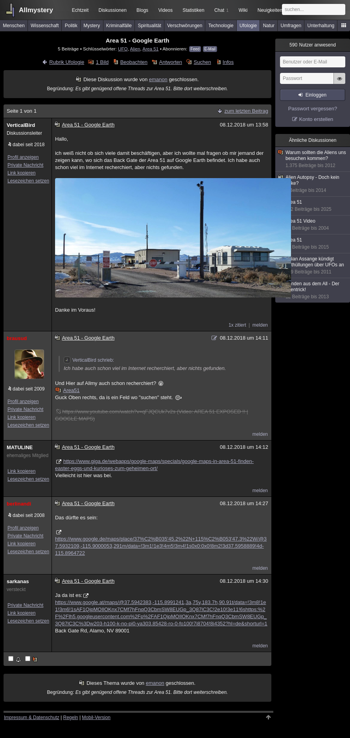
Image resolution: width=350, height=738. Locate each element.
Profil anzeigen (23, 157)
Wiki (243, 10)
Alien (135, 48)
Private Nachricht (25, 165)
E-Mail (210, 49)
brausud (17, 338)
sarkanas (18, 581)
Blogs (142, 10)
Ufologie (248, 25)
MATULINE (20, 447)
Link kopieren (21, 173)
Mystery (91, 25)
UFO (123, 48)
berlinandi (19, 504)
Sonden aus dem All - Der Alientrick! (313, 290)
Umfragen (291, 25)
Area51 (67, 390)
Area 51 (150, 48)
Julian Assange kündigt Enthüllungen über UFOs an (313, 265)
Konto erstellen (316, 119)
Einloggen (316, 95)
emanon (158, 79)
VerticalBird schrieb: (89, 360)
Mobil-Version (96, 717)
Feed (195, 49)
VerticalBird (21, 125)
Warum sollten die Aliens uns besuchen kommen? (313, 159)
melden (260, 325)
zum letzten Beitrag (246, 111)
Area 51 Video (313, 224)
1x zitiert (237, 325)
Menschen (13, 25)
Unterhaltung (321, 25)
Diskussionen (112, 10)
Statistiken (193, 10)
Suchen (202, 62)
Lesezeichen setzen (28, 181)
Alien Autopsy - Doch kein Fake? (313, 184)
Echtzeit (80, 10)
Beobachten (133, 62)
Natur (268, 25)
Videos (165, 10)
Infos (228, 62)
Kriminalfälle (119, 25)
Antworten (170, 62)
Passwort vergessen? (312, 109)
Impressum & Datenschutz (31, 717)
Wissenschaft (45, 25)
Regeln (70, 717)
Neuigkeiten (270, 10)
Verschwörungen (184, 25)
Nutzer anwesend (312, 45)
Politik (71, 25)
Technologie (221, 25)
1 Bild (102, 62)
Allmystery (36, 10)
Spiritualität (149, 25)
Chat (221, 10)
